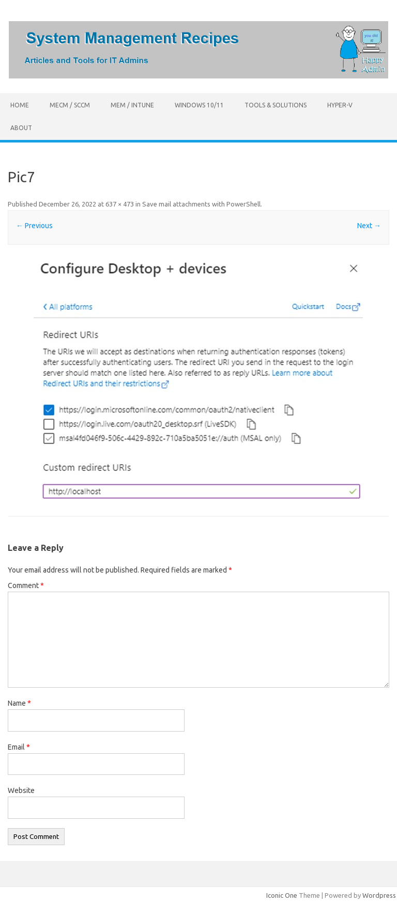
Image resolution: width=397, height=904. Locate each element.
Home (19, 105)
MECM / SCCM (70, 105)
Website (21, 790)
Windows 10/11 (199, 105)
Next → (369, 225)
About (21, 127)
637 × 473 (119, 204)
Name (19, 703)
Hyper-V (340, 105)
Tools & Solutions (276, 105)
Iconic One (281, 895)
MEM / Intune (132, 105)
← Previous (34, 225)
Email (19, 747)
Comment (26, 585)
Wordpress (379, 895)
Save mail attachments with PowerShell (201, 204)
